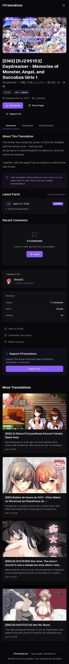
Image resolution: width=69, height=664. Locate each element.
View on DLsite (13, 328)
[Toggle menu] (64, 5)
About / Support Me (24, 283)
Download (13, 105)
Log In (35, 254)
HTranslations (12, 5)
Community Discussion (18, 335)
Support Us (13, 113)
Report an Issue (14, 341)
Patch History (46, 125)
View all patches (57, 194)
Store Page (36, 105)
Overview (10, 126)
